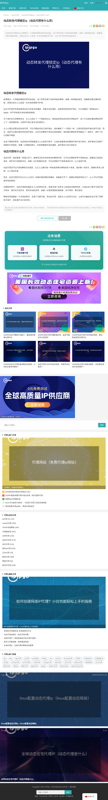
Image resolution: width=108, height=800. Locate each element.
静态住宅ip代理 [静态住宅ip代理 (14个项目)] (77, 666)
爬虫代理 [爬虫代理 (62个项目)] (7, 666)
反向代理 (5, 544)
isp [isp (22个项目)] (51, 658)
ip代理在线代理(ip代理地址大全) (17, 492)
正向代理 (5, 553)
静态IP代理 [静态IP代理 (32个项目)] (53, 666)
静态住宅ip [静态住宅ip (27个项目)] (64, 666)
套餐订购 (12, 8)
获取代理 (22, 8)
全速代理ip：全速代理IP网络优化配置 (18, 645)
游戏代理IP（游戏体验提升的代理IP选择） (20, 638)
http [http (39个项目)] (10, 658)
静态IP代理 (6, 565)
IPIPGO (4, 3)
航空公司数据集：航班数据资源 (16, 642)
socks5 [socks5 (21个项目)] (58, 658)
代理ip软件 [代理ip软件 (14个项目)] (88, 658)
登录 (86, 3)
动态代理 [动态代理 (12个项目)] (58, 662)
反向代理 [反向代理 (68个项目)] (68, 662)
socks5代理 (6, 523)
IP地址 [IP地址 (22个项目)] (44, 658)
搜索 (102, 425)
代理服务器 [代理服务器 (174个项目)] (99, 658)
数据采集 (45, 8)
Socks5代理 (43, 796)
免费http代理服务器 (12, 499)
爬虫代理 (5, 557)
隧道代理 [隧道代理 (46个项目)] (34, 666)
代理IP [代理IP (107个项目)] (78, 658)
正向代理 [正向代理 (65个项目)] (98, 662)
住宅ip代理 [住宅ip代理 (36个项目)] (15, 662)
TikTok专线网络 (8, 527)
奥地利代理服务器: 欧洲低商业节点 (17, 631)
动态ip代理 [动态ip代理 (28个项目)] (47, 662)
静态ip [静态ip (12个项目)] (43, 666)
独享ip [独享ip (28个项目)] (15, 666)
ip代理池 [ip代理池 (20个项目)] (35, 658)
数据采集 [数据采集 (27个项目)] (89, 662)
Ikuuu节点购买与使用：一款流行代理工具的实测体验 (26, 503)
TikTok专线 (34, 8)
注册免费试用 (47, 218)
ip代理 (4, 519)
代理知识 (66, 8)
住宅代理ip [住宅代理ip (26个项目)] (26, 662)
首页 (3, 8)
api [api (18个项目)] (5, 658)
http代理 (62, 796)
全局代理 (5, 536)
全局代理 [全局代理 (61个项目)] (37, 662)
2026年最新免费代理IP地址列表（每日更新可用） (24, 495)
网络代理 (5, 561)
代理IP (50, 796)
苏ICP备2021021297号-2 (59, 787)
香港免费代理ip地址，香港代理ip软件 (19, 506)
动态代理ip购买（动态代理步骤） (17, 634)
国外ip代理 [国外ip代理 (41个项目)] (78, 662)
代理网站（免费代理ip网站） (14, 487)
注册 (91, 3)
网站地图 (73, 787)
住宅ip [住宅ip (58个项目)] (6, 662)
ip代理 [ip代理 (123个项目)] (26, 658)
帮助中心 (56, 8)
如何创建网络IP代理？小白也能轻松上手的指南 (21, 626)
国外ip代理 (6, 548)
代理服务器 (6, 532)
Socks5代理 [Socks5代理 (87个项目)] (68, 658)
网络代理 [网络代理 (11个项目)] (24, 666)
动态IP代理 (15, 15)
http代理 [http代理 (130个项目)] (18, 658)
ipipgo (9, 26)
